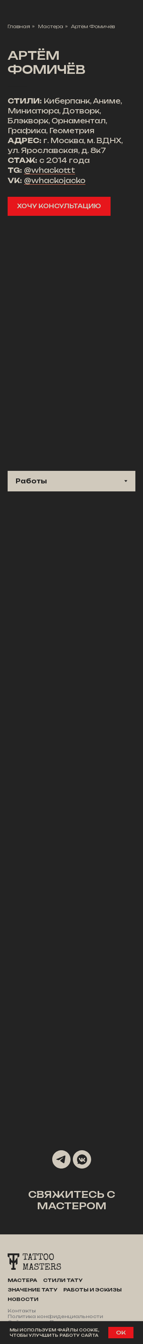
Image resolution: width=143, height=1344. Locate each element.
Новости (23, 1299)
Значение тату (33, 1290)
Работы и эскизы (92, 1290)
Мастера (50, 26)
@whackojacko (54, 180)
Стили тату (63, 1280)
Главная (19, 26)
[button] (59, 206)
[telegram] (61, 1159)
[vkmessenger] (82, 1159)
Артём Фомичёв (93, 26)
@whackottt (49, 170)
